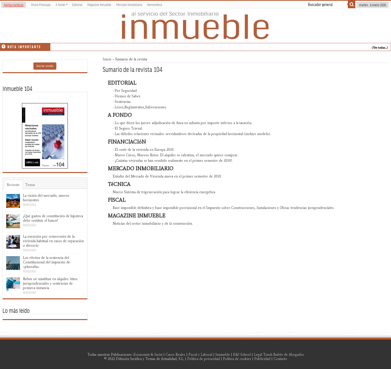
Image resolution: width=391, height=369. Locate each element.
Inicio (107, 59)
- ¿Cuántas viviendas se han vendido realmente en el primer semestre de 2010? (172, 161)
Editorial (77, 4)
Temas (30, 185)
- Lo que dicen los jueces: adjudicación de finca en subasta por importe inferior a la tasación (182, 123)
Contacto (280, 359)
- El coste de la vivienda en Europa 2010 (143, 150)
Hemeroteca (154, 4)
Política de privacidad (203, 359)
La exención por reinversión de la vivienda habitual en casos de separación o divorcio (53, 241)
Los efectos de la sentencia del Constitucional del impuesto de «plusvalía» (46, 262)
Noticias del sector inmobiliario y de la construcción (152, 223)
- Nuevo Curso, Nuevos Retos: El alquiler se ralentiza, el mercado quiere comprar (175, 155)
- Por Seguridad (125, 91)
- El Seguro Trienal (127, 128)
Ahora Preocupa (41, 4)
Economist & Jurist (147, 355)
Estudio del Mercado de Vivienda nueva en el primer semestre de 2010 (167, 176)
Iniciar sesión (44, 66)
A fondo (62, 4)
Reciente (13, 185)
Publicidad (262, 359)
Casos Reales (175, 355)
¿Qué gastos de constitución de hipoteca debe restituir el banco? (53, 218)
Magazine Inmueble (99, 4)
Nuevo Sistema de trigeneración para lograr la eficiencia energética (164, 192)
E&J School (242, 355)
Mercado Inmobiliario (129, 4)
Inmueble (222, 355)
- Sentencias (122, 102)
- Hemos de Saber (126, 96)
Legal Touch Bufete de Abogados (279, 355)
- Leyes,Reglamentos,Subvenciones (139, 107)
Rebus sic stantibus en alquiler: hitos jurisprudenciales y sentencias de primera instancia (50, 283)
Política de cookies (237, 359)
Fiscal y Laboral (200, 355)
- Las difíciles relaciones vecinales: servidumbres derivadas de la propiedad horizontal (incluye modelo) (191, 134)
